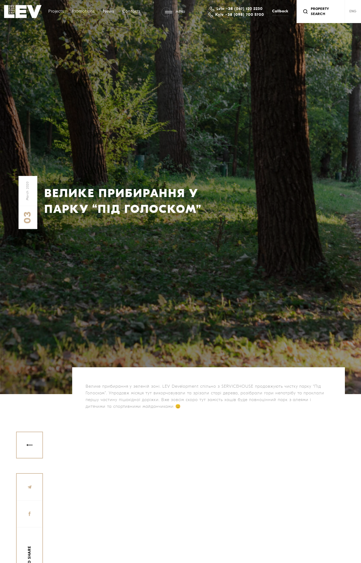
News (108, 11)
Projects (56, 11)
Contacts (131, 11)
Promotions (83, 11)
